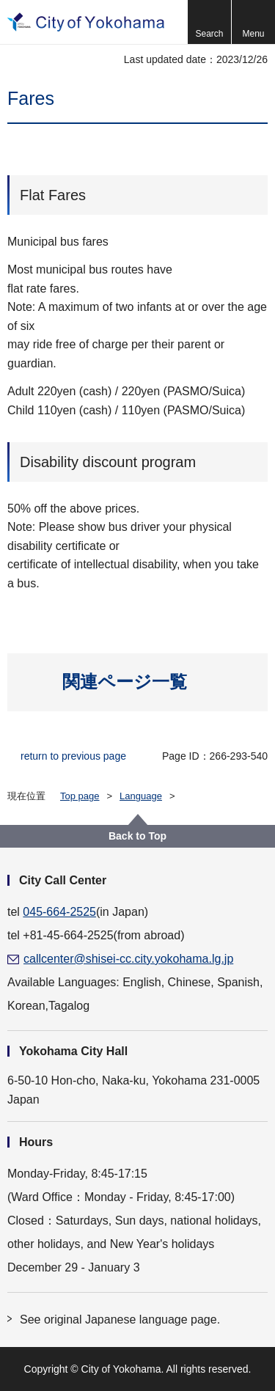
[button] (209, 22)
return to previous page (73, 756)
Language (141, 795)
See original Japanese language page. (120, 1319)
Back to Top (137, 836)
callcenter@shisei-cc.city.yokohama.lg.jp (128, 959)
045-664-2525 (59, 912)
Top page (80, 795)
